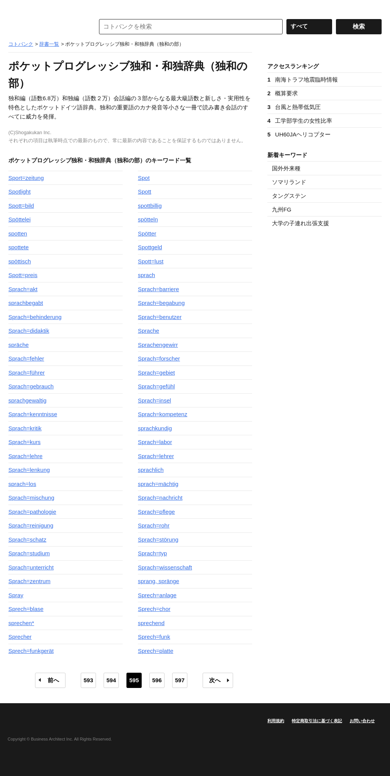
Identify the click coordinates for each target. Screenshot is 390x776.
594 (111, 680)
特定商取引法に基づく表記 (317, 720)
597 (179, 680)
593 (88, 680)
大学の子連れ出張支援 (300, 223)
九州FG (281, 209)
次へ (215, 680)
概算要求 (282, 93)
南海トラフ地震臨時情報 (302, 79)
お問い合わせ (362, 720)
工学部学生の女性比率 (299, 121)
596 (156, 680)
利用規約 (275, 720)
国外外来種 (286, 168)
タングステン (289, 195)
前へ (53, 680)
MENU (16, 7)
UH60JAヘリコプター (299, 134)
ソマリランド (289, 182)
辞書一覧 (49, 44)
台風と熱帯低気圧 (294, 107)
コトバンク (46, 26)
